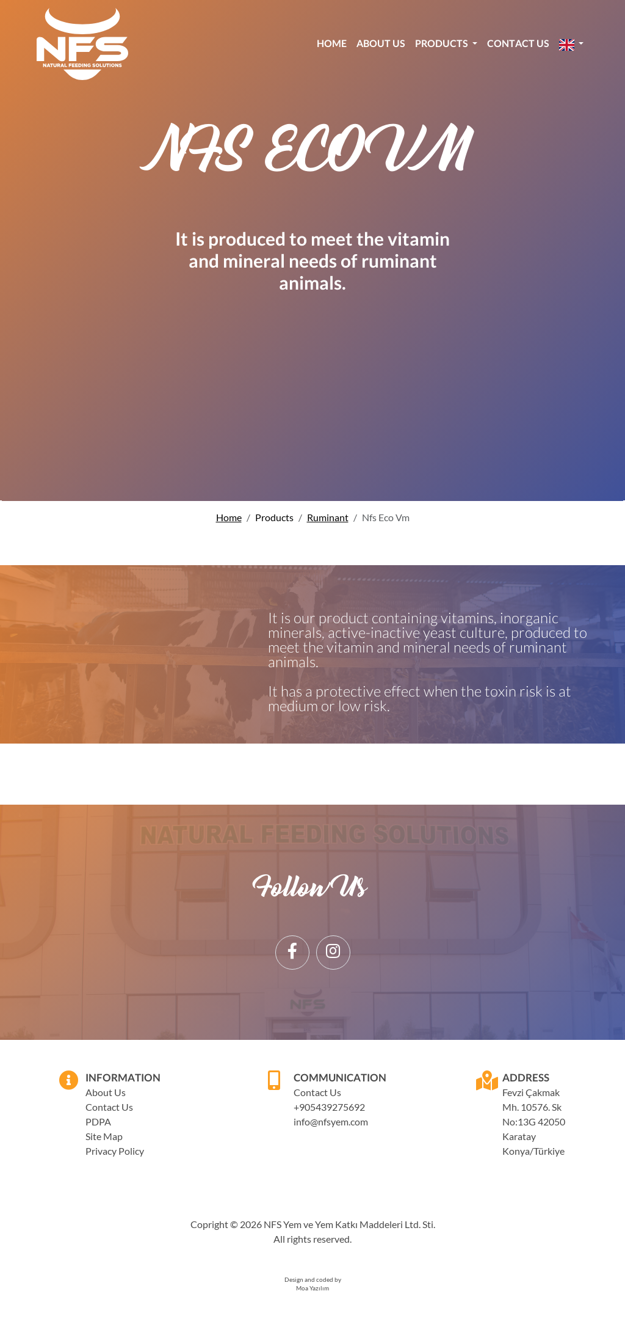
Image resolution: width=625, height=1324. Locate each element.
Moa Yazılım (312, 1288)
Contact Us (518, 43)
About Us (380, 43)
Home (332, 43)
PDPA (98, 1121)
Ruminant (328, 517)
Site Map (104, 1136)
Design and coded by (312, 1279)
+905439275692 (325, 1107)
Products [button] (442, 43)
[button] (571, 43)
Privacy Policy (114, 1151)
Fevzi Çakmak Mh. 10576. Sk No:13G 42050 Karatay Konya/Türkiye (533, 1121)
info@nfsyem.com (325, 1121)
